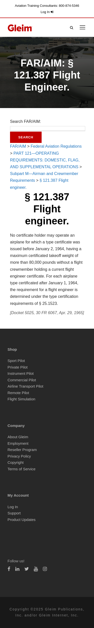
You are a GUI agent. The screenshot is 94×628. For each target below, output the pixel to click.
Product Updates (22, 519)
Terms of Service (22, 469)
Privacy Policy (19, 456)
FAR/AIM (18, 146)
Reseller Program (22, 449)
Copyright (16, 462)
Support (14, 513)
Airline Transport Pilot (25, 386)
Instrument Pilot (21, 373)
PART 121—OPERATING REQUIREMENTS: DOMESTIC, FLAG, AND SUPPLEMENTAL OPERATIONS (44, 160)
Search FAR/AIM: (25, 121)
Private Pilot (18, 367)
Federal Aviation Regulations (56, 146)
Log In (47, 12)
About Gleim (18, 437)
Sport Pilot (16, 360)
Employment (18, 443)
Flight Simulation (21, 399)
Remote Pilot (18, 393)
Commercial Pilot (22, 380)
